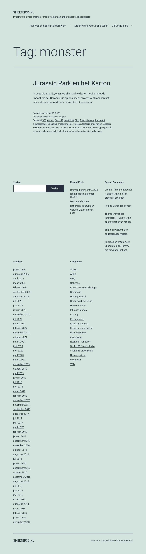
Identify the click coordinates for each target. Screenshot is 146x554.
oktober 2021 (20, 337)
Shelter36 (61, 131)
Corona (50, 120)
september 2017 (21, 409)
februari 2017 (20, 431)
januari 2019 (19, 377)
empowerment (64, 124)
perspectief (105, 127)
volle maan (97, 131)
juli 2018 (17, 382)
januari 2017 (19, 436)
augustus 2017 (21, 413)
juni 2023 (18, 305)
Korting (74, 314)
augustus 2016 (21, 454)
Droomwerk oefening (81, 301)
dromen (90, 120)
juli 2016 (17, 458)
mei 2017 (18, 422)
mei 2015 (18, 495)
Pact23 (96, 127)
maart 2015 (19, 499)
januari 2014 (19, 517)
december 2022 (21, 314)
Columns (75, 283)
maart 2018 (19, 391)
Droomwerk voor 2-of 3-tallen (91, 25)
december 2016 (21, 440)
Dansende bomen (79, 201)
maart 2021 (19, 341)
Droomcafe (76, 292)
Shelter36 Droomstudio (82, 346)
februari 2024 (20, 287)
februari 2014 (20, 513)
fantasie (86, 124)
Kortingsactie (77, 319)
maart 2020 (19, 359)
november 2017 (21, 404)
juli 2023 (17, 301)
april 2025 (18, 278)
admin (108, 229)
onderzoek (87, 127)
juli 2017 (17, 418)
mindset (55, 127)
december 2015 (21, 468)
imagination (96, 124)
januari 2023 (19, 310)
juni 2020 (18, 346)
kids (40, 127)
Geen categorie (59, 116)
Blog (72, 278)
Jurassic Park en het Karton (71, 83)
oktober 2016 (20, 449)
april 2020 (18, 355)
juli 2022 (17, 319)
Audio (73, 274)
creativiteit (69, 120)
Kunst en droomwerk (81, 328)
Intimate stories (78, 310)
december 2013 (21, 522)
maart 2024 (19, 283)
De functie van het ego (120, 221)
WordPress (126, 540)
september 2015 (21, 476)
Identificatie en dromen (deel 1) (82, 195)
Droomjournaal (78, 296)
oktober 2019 (20, 368)
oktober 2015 (20, 472)
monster (64, 127)
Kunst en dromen (79, 323)
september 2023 (21, 292)
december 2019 (21, 364)
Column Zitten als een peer (81, 211)
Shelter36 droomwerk (81, 350)
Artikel (73, 269)
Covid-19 (59, 120)
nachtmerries (75, 127)
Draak (83, 120)
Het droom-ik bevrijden (82, 206)
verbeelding (85, 131)
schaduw (37, 131)
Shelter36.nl (23, 12)
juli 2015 (17, 486)
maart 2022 (19, 323)
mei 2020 (18, 350)
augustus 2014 (21, 504)
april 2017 (18, 427)
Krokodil (46, 127)
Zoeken (17, 182)
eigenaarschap (40, 124)
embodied (52, 124)
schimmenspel (49, 131)
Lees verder (86, 102)
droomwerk (100, 120)
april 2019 (18, 373)
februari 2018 (20, 395)
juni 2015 (18, 490)
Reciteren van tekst (80, 341)
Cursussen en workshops (83, 287)
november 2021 (21, 332)
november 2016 (21, 445)
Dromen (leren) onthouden (84, 190)
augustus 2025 (21, 274)
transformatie (73, 131)
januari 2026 (19, 269)
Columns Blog (120, 25)
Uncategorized (78, 355)
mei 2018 (18, 386)
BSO (44, 120)
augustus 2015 (21, 481)
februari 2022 (20, 328)
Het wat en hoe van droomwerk (48, 25)
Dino (77, 120)
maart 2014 (19, 508)
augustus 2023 (21, 296)
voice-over (75, 359)
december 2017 (21, 400)
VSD (72, 364)
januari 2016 (19, 463)
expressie (76, 124)
